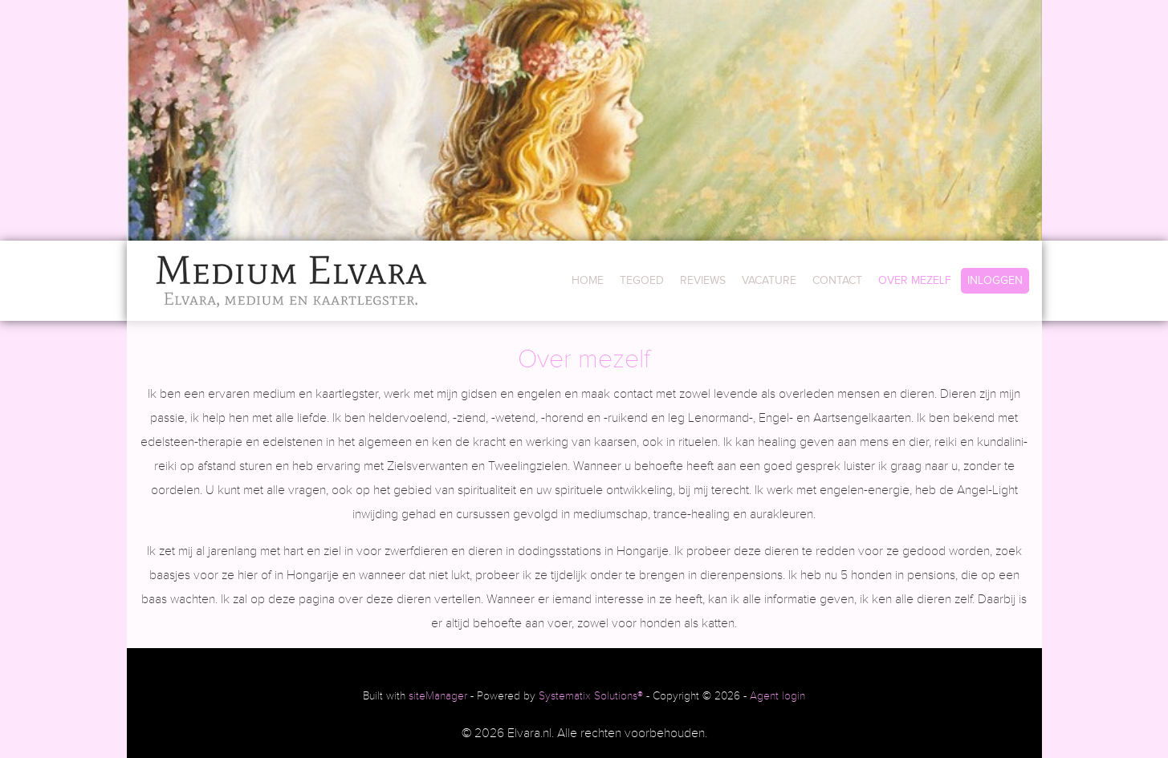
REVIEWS (703, 280)
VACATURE (769, 280)
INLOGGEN (995, 280)
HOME (588, 280)
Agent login (777, 696)
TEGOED (642, 280)
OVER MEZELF (914, 280)
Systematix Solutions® (591, 696)
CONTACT (837, 280)
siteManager (438, 696)
